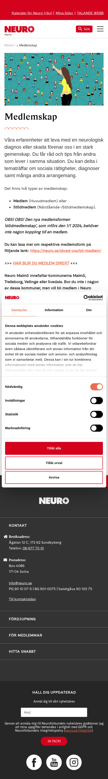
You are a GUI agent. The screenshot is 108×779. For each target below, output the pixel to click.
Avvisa (54, 477)
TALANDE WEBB (90, 13)
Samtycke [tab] (19, 310)
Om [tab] (89, 310)
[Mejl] (54, 712)
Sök (84, 29)
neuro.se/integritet (78, 730)
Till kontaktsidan (22, 599)
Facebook (34, 762)
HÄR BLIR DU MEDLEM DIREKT (41, 263)
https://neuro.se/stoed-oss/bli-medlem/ (65, 250)
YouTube (54, 762)
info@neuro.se (20, 583)
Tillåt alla (54, 448)
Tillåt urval (54, 463)
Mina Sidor (64, 13)
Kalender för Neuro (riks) (32, 13)
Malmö (9, 45)
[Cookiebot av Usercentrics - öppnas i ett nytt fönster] (83, 298)
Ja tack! (54, 741)
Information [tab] (54, 310)
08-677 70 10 (33, 548)
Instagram (74, 762)
